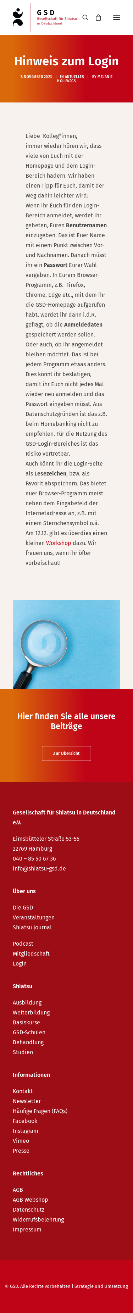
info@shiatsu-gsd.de (39, 868)
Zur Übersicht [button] (66, 753)
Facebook (25, 1121)
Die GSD (23, 907)
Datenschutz (28, 1209)
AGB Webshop (30, 1199)
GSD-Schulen (29, 1032)
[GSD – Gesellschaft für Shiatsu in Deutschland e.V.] (45, 17)
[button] (116, 17)
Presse (21, 1150)
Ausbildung (27, 1002)
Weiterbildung (31, 1012)
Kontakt (23, 1091)
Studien (23, 1052)
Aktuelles (74, 77)
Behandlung (28, 1042)
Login (20, 963)
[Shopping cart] (95, 17)
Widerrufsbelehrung (38, 1219)
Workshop (58, 543)
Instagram (25, 1131)
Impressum (27, 1229)
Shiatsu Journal (32, 927)
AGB (18, 1189)
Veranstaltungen (34, 917)
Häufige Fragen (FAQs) (40, 1111)
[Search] (82, 17)
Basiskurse (26, 1022)
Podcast (23, 943)
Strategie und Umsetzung (101, 1286)
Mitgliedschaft (31, 953)
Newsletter (27, 1101)
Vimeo (21, 1140)
